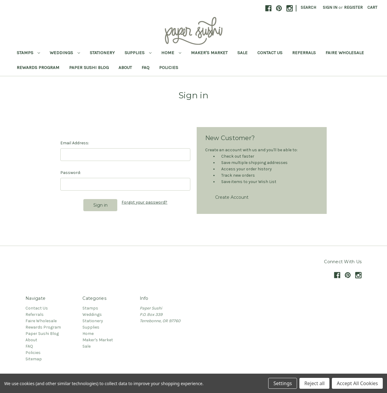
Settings (282, 383)
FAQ (145, 67)
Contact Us (269, 52)
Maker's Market (209, 52)
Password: (70, 172)
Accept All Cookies (357, 383)
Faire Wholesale (344, 52)
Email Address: (74, 143)
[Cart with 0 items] (372, 7)
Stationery (102, 52)
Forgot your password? (144, 202)
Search (308, 7)
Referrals (304, 52)
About (125, 67)
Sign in (330, 7)
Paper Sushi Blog (89, 67)
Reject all (314, 383)
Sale (242, 52)
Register (353, 7)
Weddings (65, 52)
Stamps (28, 52)
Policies (168, 67)
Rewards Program (38, 67)
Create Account (232, 197)
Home (171, 52)
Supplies (138, 52)
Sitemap (33, 359)
